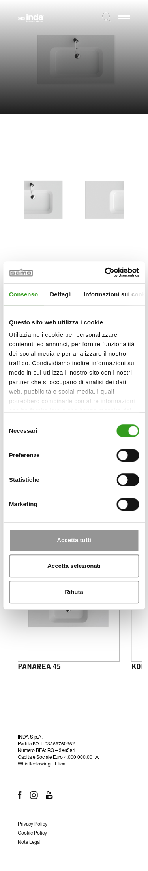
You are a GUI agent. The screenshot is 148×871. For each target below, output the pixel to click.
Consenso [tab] (23, 294)
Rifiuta (74, 591)
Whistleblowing (34, 764)
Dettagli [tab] (61, 294)
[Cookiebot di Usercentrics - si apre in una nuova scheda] (105, 272)
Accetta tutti (74, 540)
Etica (60, 764)
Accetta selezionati (74, 565)
